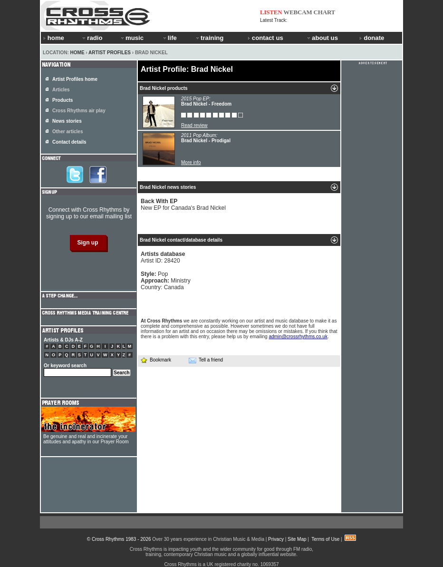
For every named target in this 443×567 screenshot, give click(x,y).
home (53, 37)
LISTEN (271, 12)
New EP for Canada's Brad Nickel (183, 204)
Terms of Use (325, 539)
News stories (67, 121)
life (169, 37)
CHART (325, 12)
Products (62, 100)
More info (191, 162)
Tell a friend (206, 360)
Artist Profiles (109, 52)
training (209, 37)
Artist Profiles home (74, 79)
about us (322, 37)
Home (77, 52)
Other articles (67, 131)
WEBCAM (297, 12)
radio (91, 37)
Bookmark (155, 360)
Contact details (69, 142)
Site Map (297, 539)
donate (371, 37)
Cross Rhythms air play (79, 110)
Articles (61, 89)
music (132, 37)
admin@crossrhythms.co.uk (298, 336)
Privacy (276, 539)
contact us (265, 37)
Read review (194, 125)
